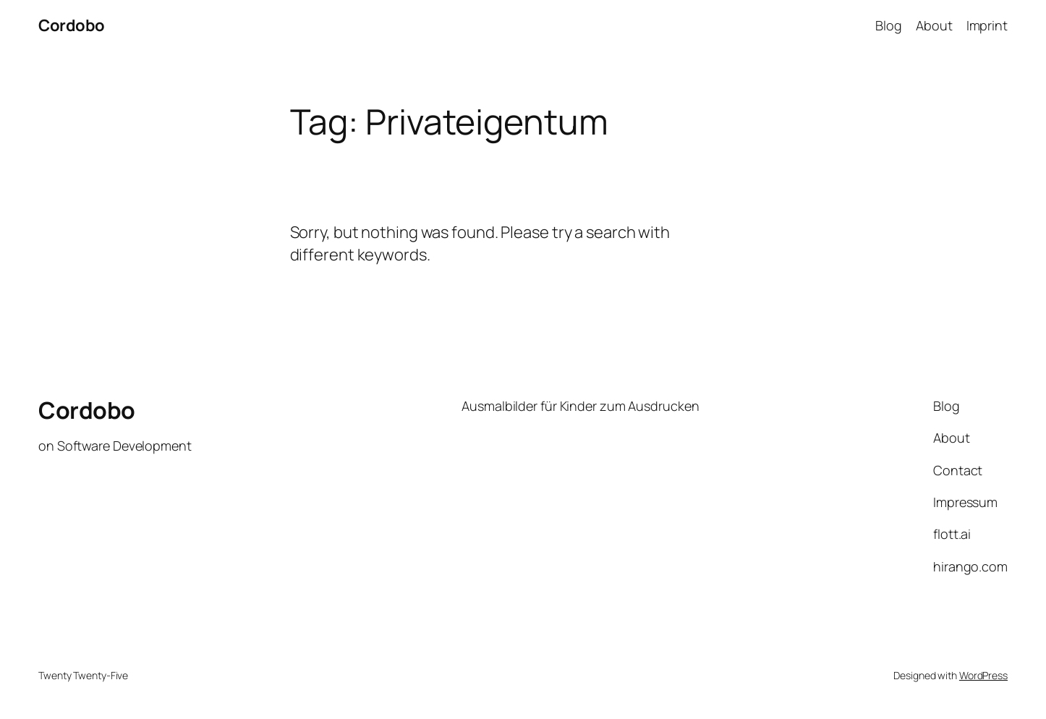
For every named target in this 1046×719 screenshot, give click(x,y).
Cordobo (71, 25)
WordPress (983, 675)
